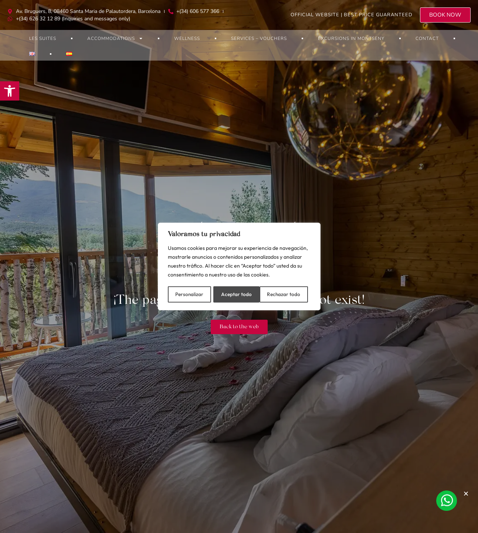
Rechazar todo (238, 294)
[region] (239, 266)
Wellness (187, 38)
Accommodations (115, 38)
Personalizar (189, 294)
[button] (9, 91)
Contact (427, 38)
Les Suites (42, 38)
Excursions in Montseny (351, 38)
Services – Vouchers (259, 38)
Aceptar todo (287, 294)
